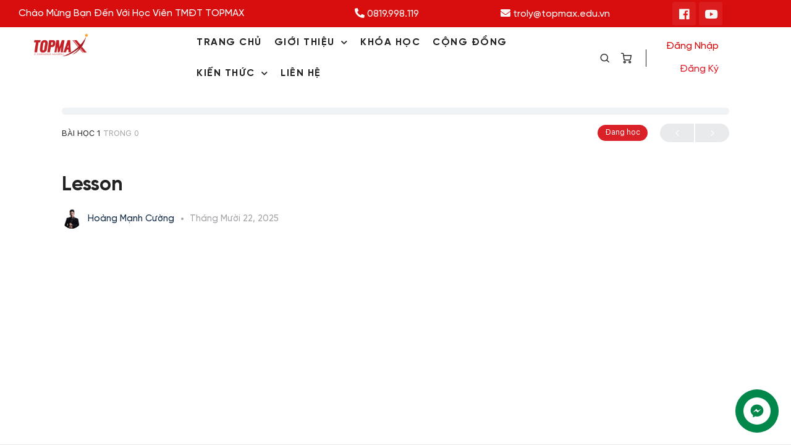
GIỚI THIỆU (311, 42)
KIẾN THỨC (232, 73)
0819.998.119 (387, 14)
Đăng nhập (692, 46)
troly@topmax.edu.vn (555, 14)
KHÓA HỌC (390, 42)
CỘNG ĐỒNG (470, 42)
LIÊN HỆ (301, 73)
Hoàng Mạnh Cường (132, 219)
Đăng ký (699, 69)
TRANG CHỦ (229, 42)
